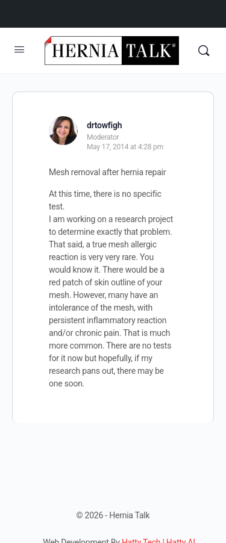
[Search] (203, 50)
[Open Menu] (19, 49)
